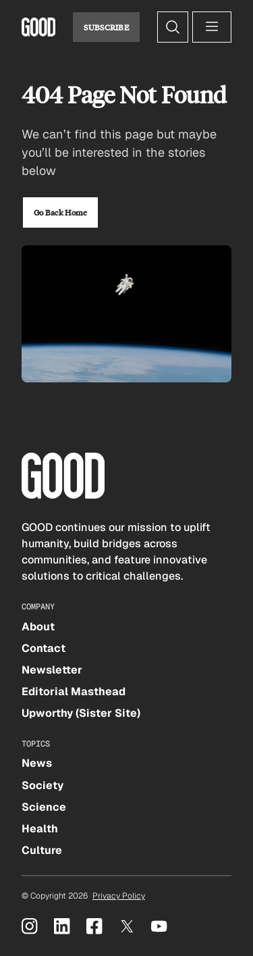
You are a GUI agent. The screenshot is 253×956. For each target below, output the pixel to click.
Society (42, 785)
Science (44, 807)
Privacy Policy (118, 895)
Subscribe (106, 27)
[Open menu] (211, 27)
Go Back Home (60, 212)
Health (40, 829)
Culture (42, 850)
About (38, 627)
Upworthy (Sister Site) (81, 713)
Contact (43, 648)
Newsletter (52, 670)
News (37, 763)
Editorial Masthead (73, 691)
